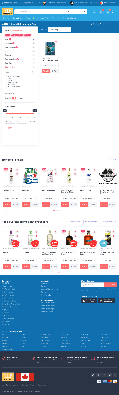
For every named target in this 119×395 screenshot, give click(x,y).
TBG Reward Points (8, 289)
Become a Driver (69, 18)
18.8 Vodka (46, 252)
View (54, 71)
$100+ (32, 121)
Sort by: (44, 30)
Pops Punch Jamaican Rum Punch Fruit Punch (11, 254)
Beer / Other (45, 186)
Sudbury (24, 346)
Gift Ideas (56, 18)
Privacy (33, 385)
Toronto (44, 346)
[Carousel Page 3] (58, 210)
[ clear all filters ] (17, 31)
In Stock (20, 98)
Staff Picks (44, 18)
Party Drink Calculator (9, 307)
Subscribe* (111, 285)
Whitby (83, 346)
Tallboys (27, 35)
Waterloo (64, 346)
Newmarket (65, 340)
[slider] (5, 113)
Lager (108, 24)
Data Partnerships (47, 309)
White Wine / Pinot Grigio (10, 186)
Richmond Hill (65, 343)
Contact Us (45, 286)
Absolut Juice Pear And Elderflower (68, 253)
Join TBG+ (5, 325)
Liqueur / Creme (85, 248)
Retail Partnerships (48, 306)
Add (46, 71)
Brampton (64, 334)
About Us (44, 283)
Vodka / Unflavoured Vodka (30, 186)
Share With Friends (8, 319)
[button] (20, 39)
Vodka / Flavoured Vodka (68, 248)
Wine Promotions (7, 298)
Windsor (103, 346)
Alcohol (6, 18)
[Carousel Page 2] (56, 210)
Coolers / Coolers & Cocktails (9, 249)
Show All (8, 98)
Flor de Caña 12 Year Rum (107, 253)
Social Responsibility (9, 301)
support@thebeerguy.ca (49, 289)
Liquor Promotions (8, 295)
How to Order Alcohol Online (11, 304)
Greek (20, 35)
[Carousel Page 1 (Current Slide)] (54, 210)
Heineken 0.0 (46, 190)
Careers (44, 292)
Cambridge (104, 334)
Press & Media (46, 295)
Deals (35, 18)
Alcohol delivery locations (10, 385)
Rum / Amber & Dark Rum (107, 248)
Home (94, 24)
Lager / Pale (64, 186)
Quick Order (6, 322)
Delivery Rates (7, 286)
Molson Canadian (67, 190)
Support (25, 385)
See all (113, 160)
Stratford (5, 346)
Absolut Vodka (105, 190)
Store (28, 18)
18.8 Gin (25, 252)
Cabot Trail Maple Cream (87, 253)
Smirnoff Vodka (28, 190)
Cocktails (5, 310)
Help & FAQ (5, 283)
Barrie (23, 334)
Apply (9, 128)
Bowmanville (45, 334)
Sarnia (83, 343)
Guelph (23, 337)
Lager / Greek (46, 58)
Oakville (103, 340)
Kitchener (84, 337)
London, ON (104, 337)
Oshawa (4, 343)
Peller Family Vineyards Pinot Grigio (9, 192)
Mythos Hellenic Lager (50, 60)
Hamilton (44, 337)
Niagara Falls (85, 340)
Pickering (44, 343)
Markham (5, 340)
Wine (109, 222)
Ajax (3, 334)
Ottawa (24, 343)
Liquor (92, 222)
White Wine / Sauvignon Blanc (87, 187)
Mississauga (45, 340)
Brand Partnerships (48, 303)
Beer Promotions (7, 292)
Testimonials (6, 316)
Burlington (84, 334)
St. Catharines (106, 343)
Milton (23, 340)
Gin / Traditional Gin (28, 248)
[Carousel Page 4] (60, 210)
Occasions (5, 313)
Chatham (5, 337)
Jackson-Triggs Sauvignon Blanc (86, 191)
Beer (101, 24)
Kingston (64, 337)
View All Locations (8, 349)
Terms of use (42, 385)
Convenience (17, 18)
